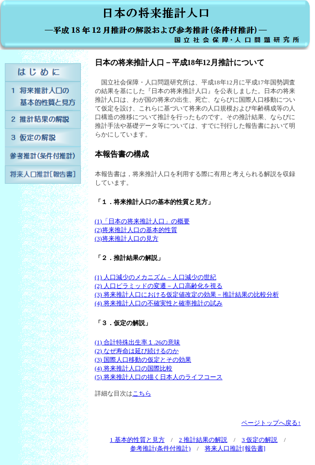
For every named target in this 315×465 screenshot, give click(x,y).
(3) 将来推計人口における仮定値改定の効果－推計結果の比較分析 (187, 294)
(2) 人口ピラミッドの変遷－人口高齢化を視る (159, 285)
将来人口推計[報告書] (235, 448)
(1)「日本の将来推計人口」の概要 (142, 221)
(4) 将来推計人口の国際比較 (133, 368)
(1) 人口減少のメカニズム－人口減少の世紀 (155, 277)
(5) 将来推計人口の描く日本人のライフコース (159, 377)
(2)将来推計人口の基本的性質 (136, 229)
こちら (141, 393)
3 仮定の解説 (260, 439)
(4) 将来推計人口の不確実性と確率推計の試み (159, 303)
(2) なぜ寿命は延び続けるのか (137, 351)
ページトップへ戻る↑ (271, 422)
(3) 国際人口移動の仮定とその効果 (143, 359)
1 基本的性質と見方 (137, 439)
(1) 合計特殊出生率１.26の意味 (138, 342)
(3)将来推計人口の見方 (126, 238)
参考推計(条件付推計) (160, 448)
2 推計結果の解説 (203, 439)
